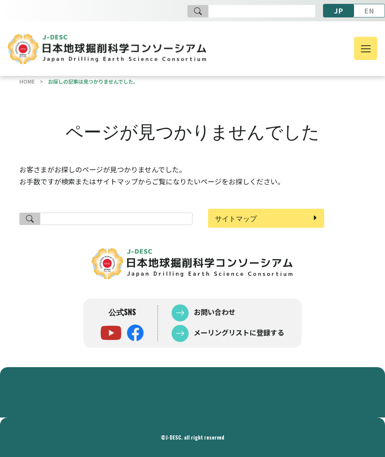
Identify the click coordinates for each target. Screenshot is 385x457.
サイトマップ (236, 218)
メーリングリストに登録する (238, 332)
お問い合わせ (213, 312)
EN (369, 10)
